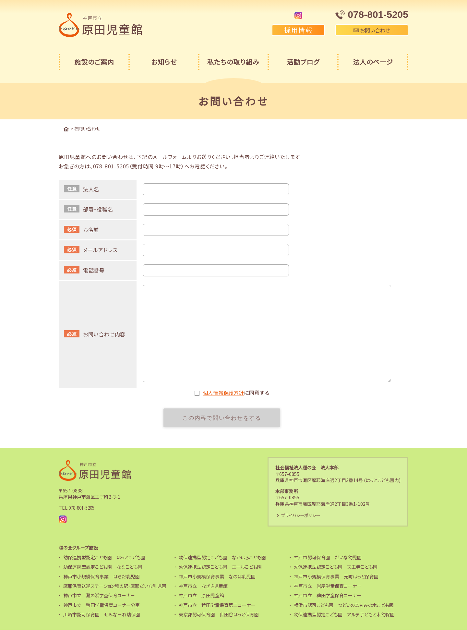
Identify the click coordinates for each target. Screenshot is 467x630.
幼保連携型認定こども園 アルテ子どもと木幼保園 (344, 615)
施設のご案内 (94, 62)
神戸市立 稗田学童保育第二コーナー (217, 605)
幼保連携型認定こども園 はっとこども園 (104, 557)
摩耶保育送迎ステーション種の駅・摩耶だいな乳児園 (114, 586)
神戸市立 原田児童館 (201, 596)
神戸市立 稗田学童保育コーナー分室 (101, 605)
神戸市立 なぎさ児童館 (203, 586)
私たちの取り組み (233, 62)
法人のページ (373, 62)
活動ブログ (303, 62)
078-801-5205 (83, 508)
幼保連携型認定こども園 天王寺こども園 (335, 567)
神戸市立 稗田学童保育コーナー (327, 596)
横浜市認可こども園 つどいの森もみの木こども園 (344, 605)
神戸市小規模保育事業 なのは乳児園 (217, 577)
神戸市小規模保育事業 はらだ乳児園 (101, 577)
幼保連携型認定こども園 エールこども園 (220, 567)
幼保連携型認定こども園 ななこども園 (102, 567)
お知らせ (164, 62)
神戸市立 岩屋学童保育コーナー (327, 586)
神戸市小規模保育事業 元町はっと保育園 (336, 577)
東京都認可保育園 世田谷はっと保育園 (219, 615)
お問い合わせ (371, 30)
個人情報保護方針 (223, 392)
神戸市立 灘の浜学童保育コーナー (99, 596)
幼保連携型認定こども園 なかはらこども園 (222, 557)
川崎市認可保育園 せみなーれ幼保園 (101, 615)
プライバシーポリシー (302, 515)
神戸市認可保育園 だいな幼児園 (328, 557)
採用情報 (298, 30)
